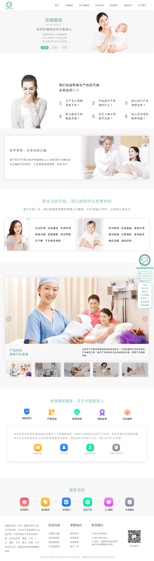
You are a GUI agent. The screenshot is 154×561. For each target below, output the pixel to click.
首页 (57, 5)
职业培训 (99, 5)
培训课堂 (114, 5)
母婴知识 (128, 5)
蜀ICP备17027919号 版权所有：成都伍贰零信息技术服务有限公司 (83, 557)
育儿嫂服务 (84, 5)
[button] (145, 319)
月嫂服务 (69, 5)
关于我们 (142, 5)
